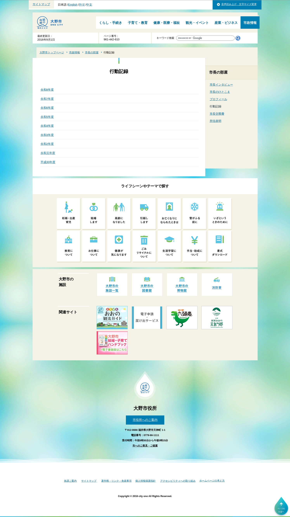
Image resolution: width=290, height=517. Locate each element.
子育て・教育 (138, 23)
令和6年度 (47, 107)
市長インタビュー (221, 84)
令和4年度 (47, 125)
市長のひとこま (220, 91)
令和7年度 (47, 98)
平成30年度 (48, 162)
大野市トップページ (52, 52)
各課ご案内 (70, 480)
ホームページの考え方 (212, 480)
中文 (89, 4)
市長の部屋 (92, 52)
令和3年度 (47, 134)
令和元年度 (48, 153)
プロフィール (218, 99)
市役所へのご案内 (145, 419)
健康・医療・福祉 (166, 23)
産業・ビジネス (226, 23)
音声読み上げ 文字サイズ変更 (239, 4)
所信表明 (215, 121)
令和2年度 (47, 143)
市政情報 (250, 23)
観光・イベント (197, 23)
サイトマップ (41, 4)
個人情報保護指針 (145, 480)
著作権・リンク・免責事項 (116, 480)
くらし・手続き (110, 23)
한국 (82, 4)
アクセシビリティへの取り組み (178, 480)
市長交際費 (217, 113)
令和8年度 (47, 89)
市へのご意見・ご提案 (145, 445)
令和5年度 (47, 116)
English (72, 4)
